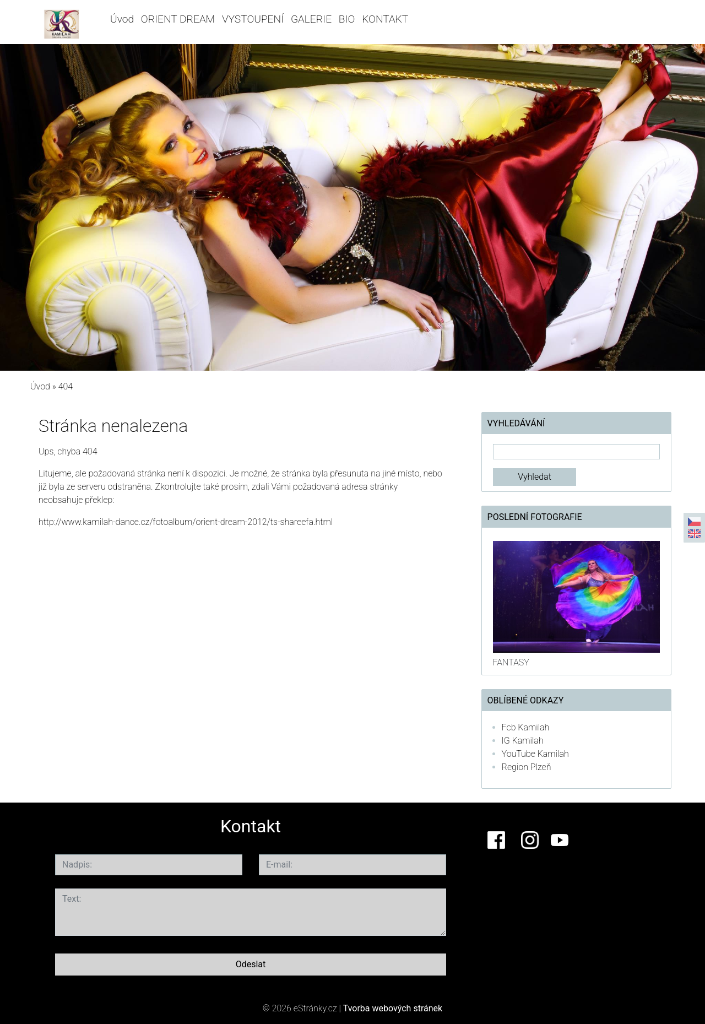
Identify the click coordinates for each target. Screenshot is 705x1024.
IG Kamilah (523, 740)
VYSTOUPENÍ (253, 19)
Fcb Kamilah (526, 727)
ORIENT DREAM (178, 19)
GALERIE (311, 19)
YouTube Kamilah (535, 754)
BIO (347, 19)
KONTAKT (385, 19)
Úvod (122, 19)
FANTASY (511, 662)
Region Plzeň (526, 767)
